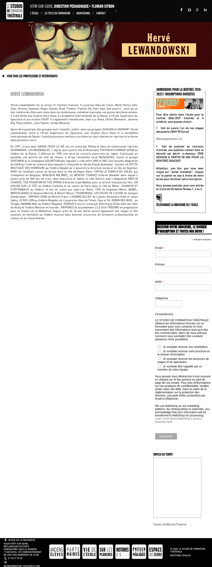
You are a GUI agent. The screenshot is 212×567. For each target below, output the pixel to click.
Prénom (160, 264)
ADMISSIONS (83, 13)
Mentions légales (180, 555)
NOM (159, 282)
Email (159, 248)
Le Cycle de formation (58, 13)
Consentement (164, 314)
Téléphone (161, 298)
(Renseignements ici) (169, 138)
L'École (34, 13)
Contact (101, 13)
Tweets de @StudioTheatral (169, 524)
